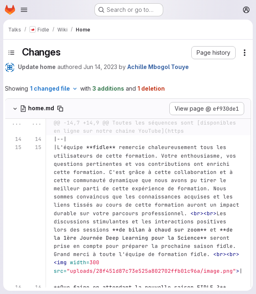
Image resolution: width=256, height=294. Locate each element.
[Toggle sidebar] (11, 52)
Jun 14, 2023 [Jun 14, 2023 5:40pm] (100, 66)
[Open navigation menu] (24, 9)
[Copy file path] (60, 109)
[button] (213, 52)
